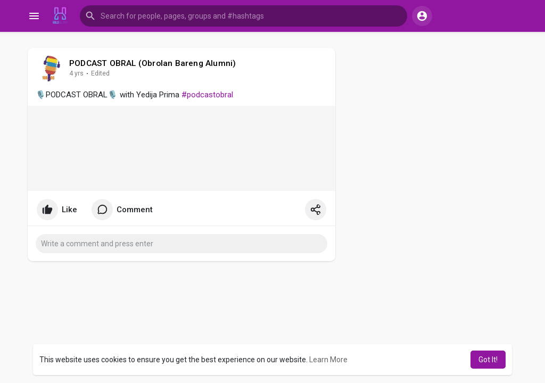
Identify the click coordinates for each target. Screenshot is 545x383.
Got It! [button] (488, 359)
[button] (243, 16)
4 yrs (76, 73)
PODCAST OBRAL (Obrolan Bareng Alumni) (152, 63)
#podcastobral (207, 94)
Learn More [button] (328, 359)
